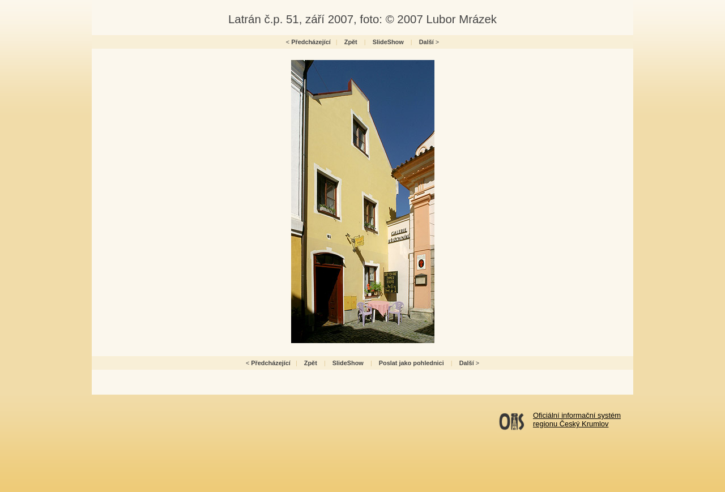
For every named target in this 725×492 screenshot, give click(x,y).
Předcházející (311, 41)
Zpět (350, 41)
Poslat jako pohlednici (411, 363)
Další (426, 41)
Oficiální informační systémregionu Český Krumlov (577, 419)
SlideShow (388, 41)
